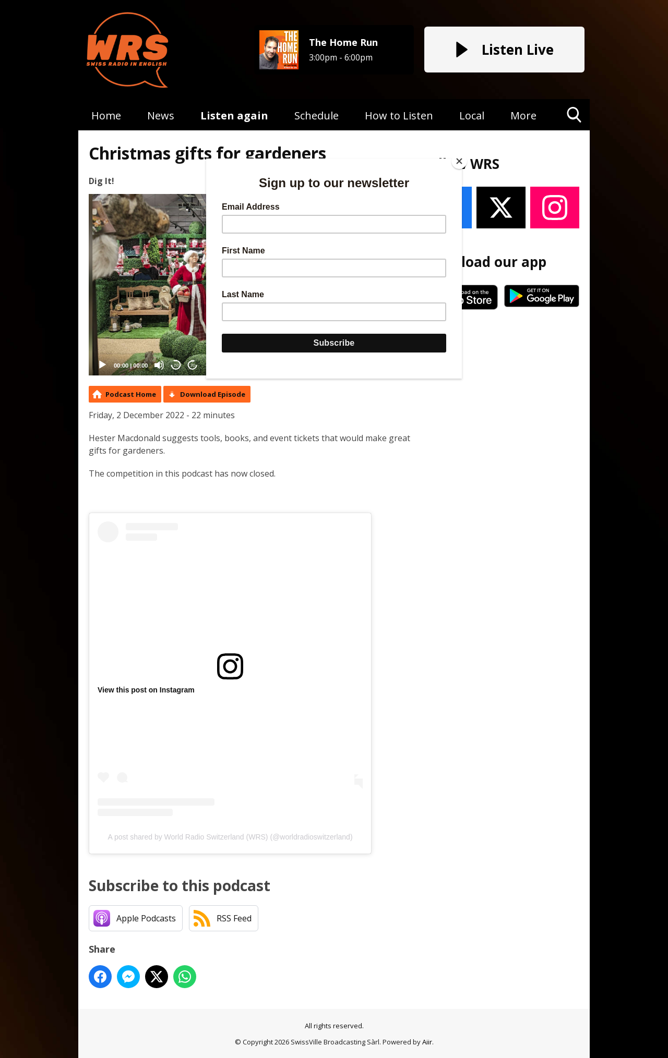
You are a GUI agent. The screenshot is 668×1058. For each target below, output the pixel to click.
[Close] (459, 161)
